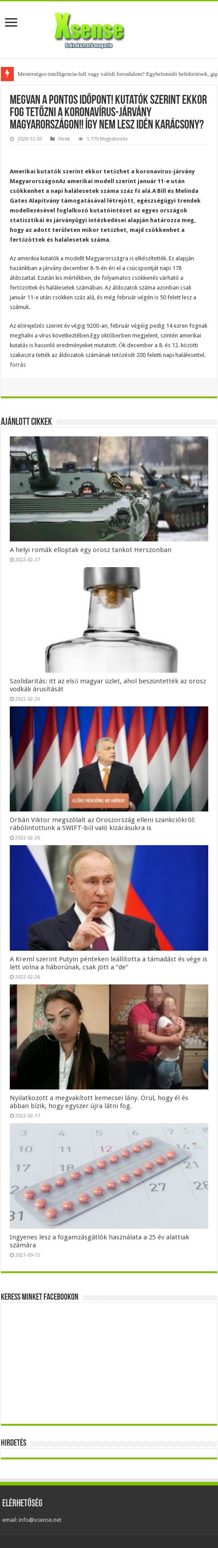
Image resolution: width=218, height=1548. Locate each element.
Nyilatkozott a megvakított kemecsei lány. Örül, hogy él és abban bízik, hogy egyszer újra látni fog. (99, 1102)
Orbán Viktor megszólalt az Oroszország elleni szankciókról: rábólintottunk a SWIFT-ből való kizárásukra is (102, 824)
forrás (18, 364)
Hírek (64, 139)
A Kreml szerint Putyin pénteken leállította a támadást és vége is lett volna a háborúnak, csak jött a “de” (108, 963)
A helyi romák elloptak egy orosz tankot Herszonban (90, 550)
